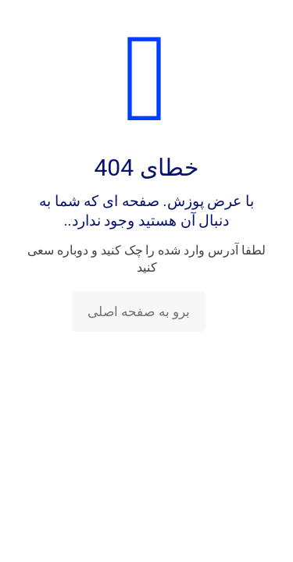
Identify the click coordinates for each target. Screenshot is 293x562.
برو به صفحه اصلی (139, 311)
